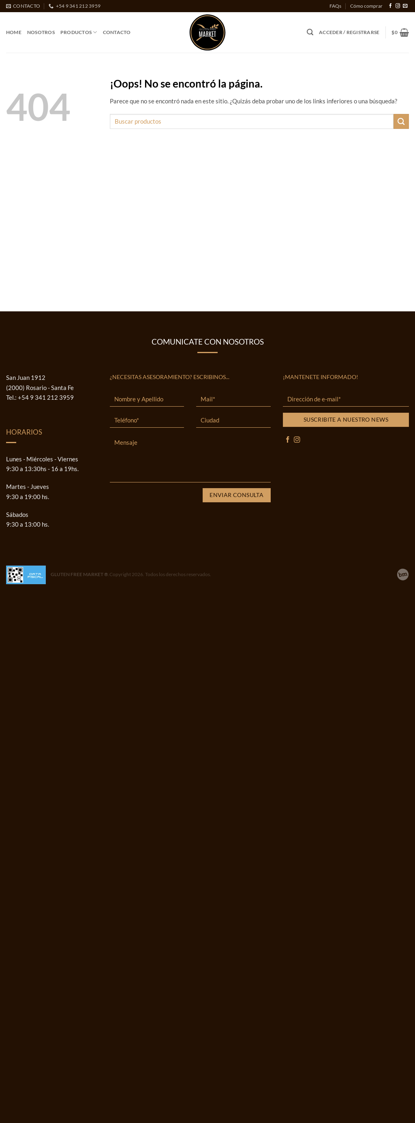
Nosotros (41, 32)
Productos (78, 32)
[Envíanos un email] (405, 6)
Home (13, 32)
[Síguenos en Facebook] (390, 6)
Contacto (117, 32)
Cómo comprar (366, 6)
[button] (310, 32)
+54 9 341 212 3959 (46, 397)
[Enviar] (401, 121)
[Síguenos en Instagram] (398, 6)
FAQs (335, 6)
